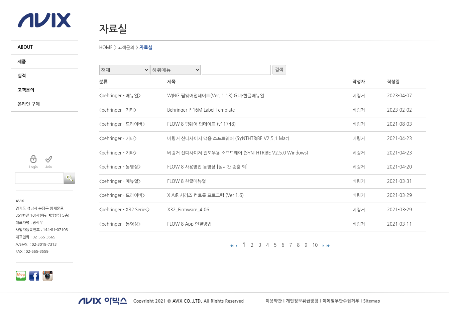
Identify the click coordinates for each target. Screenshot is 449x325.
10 (315, 245)
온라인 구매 (29, 104)
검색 (279, 70)
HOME (106, 47)
